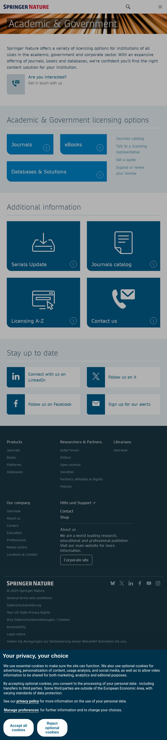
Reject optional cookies (52, 727)
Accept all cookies (18, 728)
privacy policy (28, 701)
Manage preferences (21, 710)
